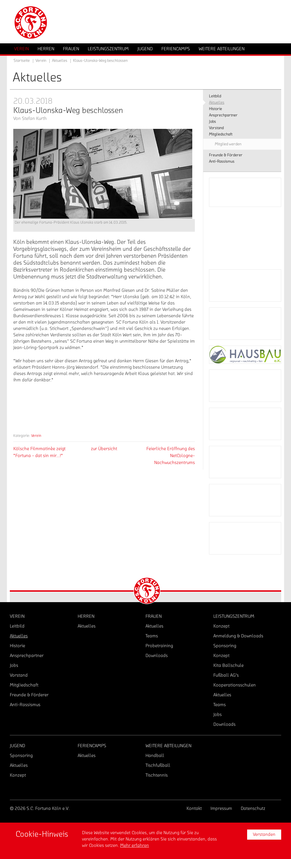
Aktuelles (59, 61)
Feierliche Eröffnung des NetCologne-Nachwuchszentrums (170, 455)
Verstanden (264, 834)
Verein (36, 435)
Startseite (22, 61)
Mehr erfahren (134, 845)
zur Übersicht (104, 448)
